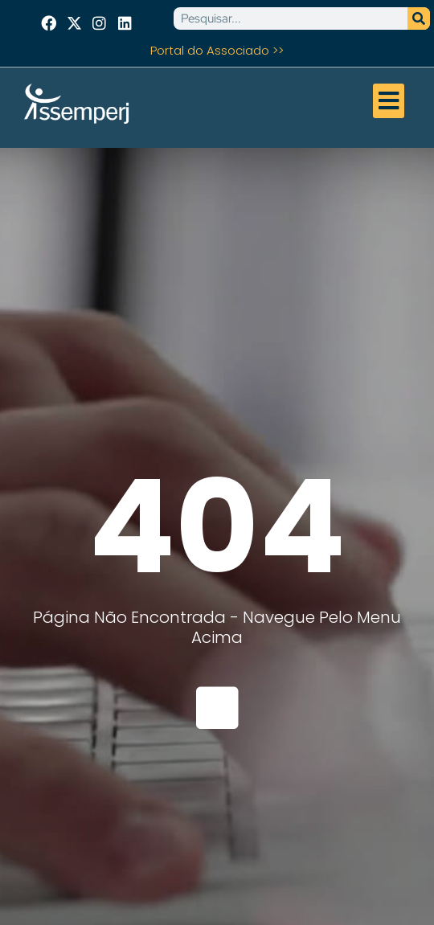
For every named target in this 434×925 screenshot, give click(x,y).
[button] (389, 101)
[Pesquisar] (418, 18)
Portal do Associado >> (217, 50)
